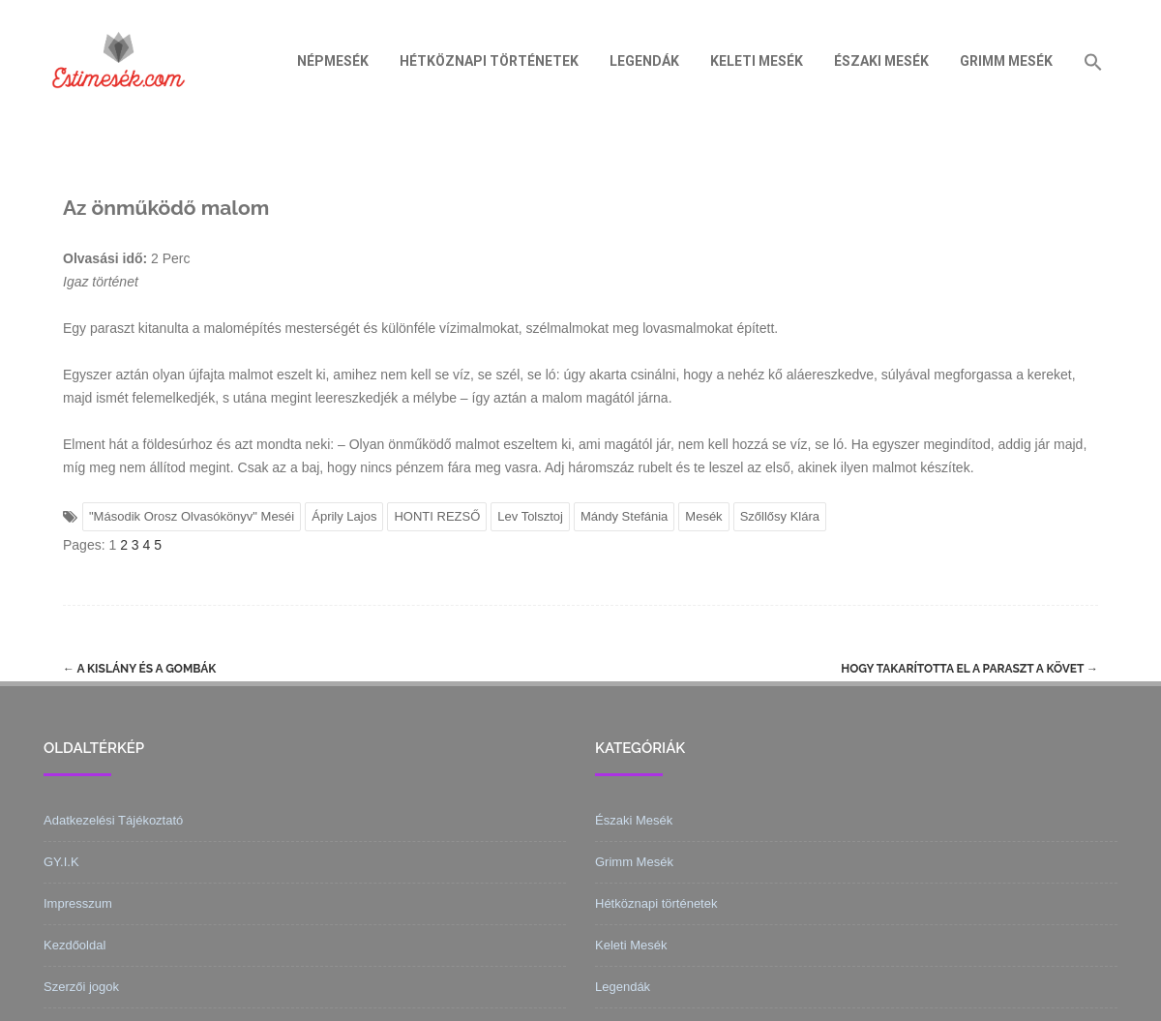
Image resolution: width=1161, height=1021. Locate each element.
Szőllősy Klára (779, 516)
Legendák (644, 61)
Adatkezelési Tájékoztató (113, 820)
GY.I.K (61, 862)
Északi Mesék (881, 61)
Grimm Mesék (1006, 61)
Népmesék (333, 61)
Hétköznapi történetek (489, 61)
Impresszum (78, 903)
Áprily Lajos (344, 516)
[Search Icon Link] (1093, 61)
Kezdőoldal (74, 945)
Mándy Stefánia (624, 516)
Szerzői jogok (81, 986)
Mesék (703, 516)
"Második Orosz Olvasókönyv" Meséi (191, 516)
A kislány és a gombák (139, 669)
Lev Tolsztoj (530, 516)
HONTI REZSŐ (437, 516)
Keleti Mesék (756, 61)
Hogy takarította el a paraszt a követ (969, 669)
